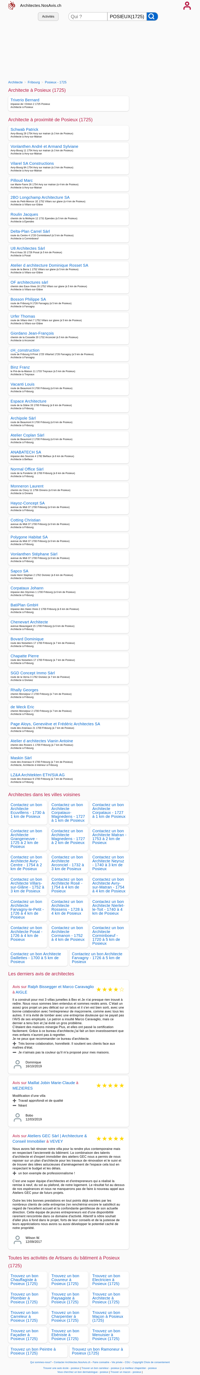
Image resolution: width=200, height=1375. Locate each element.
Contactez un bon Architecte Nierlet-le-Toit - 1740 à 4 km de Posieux (108, 907)
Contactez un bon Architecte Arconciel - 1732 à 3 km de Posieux (67, 863)
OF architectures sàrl (29, 282)
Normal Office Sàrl (27, 469)
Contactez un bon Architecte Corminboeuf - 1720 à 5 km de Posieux (108, 935)
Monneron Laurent (27, 486)
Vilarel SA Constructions (32, 163)
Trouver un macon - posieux (126, 1372)
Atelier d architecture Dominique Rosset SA (49, 265)
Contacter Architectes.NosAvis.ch (72, 1362)
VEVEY (56, 1141)
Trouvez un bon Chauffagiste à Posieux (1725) (24, 1280)
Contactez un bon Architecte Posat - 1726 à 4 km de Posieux (27, 934)
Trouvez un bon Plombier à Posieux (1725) (24, 1298)
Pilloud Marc (22, 180)
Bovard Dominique (27, 639)
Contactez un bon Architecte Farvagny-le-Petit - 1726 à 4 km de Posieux (27, 909)
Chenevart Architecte (29, 622)
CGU (127, 1362)
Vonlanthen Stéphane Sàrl (34, 554)
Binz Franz (20, 367)
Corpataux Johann (27, 588)
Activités (48, 16)
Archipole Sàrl (23, 418)
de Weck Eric (22, 706)
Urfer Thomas (23, 316)
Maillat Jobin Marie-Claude (51, 1083)
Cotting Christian (25, 520)
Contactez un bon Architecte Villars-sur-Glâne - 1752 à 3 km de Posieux (27, 885)
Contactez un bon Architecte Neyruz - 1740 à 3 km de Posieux (108, 863)
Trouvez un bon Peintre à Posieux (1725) (33, 1351)
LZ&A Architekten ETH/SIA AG (38, 774)
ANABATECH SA (26, 452)
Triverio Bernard (25, 100)
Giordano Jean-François (32, 333)
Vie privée (117, 1362)
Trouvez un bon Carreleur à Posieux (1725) (24, 1316)
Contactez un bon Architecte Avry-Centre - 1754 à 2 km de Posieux (26, 863)
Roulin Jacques (24, 214)
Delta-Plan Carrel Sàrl (30, 231)
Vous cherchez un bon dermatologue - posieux (82, 1372)
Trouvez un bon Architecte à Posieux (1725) (106, 1298)
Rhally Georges (24, 690)
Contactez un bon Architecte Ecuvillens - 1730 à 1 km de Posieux (28, 811)
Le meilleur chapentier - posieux (139, 1368)
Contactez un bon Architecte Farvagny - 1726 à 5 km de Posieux (97, 958)
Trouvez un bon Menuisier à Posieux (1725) (106, 1335)
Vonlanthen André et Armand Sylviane (44, 146)
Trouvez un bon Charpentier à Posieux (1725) (65, 1316)
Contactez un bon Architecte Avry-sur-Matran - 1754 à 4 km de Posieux (109, 885)
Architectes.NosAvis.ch (40, 5)
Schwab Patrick (24, 129)
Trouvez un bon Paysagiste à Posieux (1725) (65, 1298)
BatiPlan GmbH (24, 605)
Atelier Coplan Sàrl (27, 435)
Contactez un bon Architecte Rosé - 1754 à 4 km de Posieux (67, 885)
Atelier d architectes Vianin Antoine (42, 740)
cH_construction (25, 350)
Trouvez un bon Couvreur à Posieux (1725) (65, 1280)
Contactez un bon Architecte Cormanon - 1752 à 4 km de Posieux (68, 934)
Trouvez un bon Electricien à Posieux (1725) (106, 1280)
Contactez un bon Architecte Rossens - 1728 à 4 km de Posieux (67, 907)
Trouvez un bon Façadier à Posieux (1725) (24, 1335)
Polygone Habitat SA (29, 537)
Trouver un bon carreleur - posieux (100, 1368)
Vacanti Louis (23, 384)
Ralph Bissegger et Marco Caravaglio (61, 987)
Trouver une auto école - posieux (61, 1368)
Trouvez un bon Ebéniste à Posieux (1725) (65, 1335)
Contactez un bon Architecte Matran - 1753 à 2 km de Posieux (109, 837)
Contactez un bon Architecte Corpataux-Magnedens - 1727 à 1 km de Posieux (68, 813)
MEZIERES (22, 1088)
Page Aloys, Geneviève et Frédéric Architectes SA (55, 723)
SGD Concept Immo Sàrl (33, 673)
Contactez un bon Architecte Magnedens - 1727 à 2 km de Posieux (68, 837)
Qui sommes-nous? (41, 1362)
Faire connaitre (101, 1362)
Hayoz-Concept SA (28, 503)
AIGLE (21, 992)
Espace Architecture (28, 401)
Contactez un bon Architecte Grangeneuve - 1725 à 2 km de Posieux (26, 839)
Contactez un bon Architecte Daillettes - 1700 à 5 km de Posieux (36, 958)
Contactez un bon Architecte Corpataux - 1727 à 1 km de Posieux (109, 811)
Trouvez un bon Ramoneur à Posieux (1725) (97, 1351)
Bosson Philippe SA (28, 299)
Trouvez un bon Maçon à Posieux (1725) (107, 1316)
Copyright (137, 1362)
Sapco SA (20, 571)
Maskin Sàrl (21, 757)
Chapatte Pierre (25, 656)
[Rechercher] (152, 16)
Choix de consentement (157, 1362)
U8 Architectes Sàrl (28, 248)
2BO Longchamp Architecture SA (40, 197)
